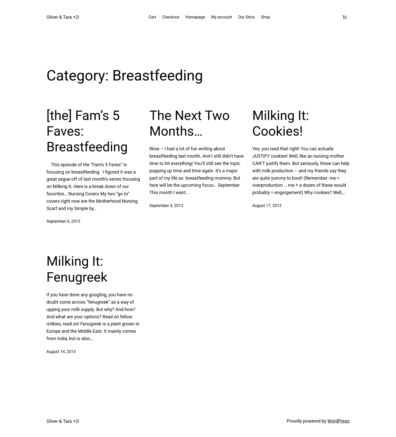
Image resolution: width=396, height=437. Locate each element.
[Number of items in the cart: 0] (344, 17)
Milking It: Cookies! (280, 123)
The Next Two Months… (190, 123)
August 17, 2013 (267, 205)
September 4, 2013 (166, 205)
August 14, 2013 (61, 351)
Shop (265, 17)
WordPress (339, 421)
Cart (152, 17)
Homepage (195, 17)
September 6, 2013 (63, 221)
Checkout (170, 17)
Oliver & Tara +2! (62, 17)
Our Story (246, 17)
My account (221, 17)
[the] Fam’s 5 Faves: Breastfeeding (87, 131)
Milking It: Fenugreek (76, 269)
